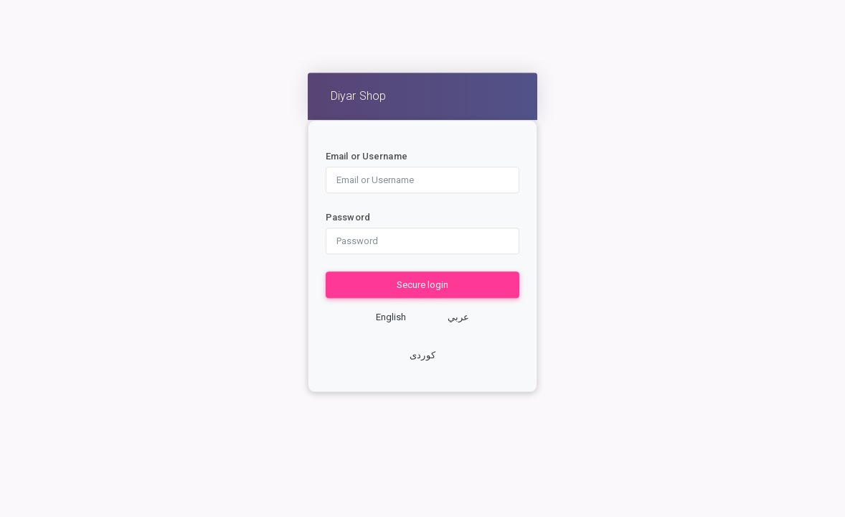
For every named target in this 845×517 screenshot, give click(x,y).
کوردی (422, 355)
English (391, 317)
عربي (458, 317)
